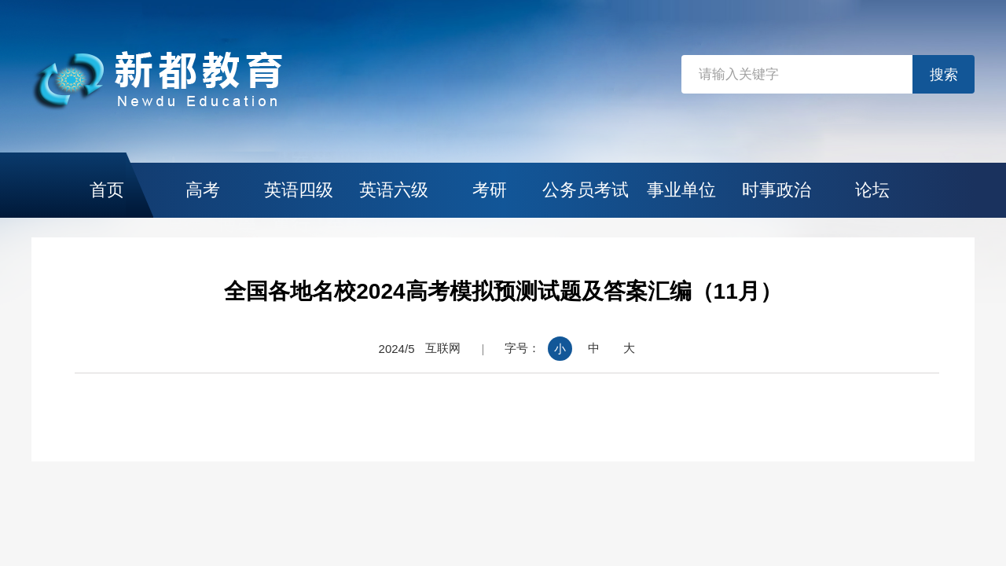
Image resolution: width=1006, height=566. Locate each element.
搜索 (944, 75)
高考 (202, 190)
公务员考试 (585, 190)
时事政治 (776, 190)
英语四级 (298, 190)
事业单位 (681, 190)
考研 (489, 190)
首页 (107, 190)
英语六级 (393, 190)
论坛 (872, 190)
